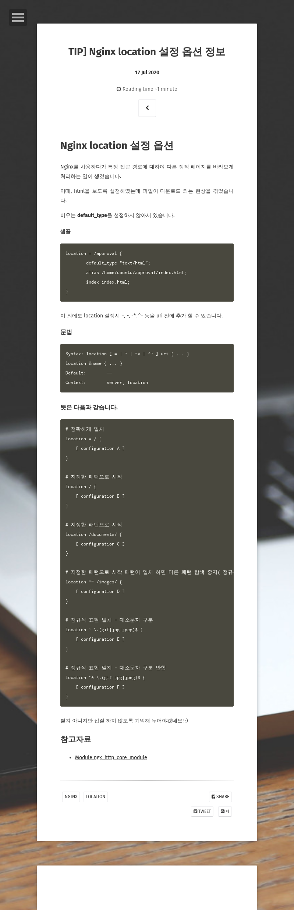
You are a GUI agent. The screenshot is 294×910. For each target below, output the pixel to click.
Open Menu (18, 17)
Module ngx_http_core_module (111, 757)
